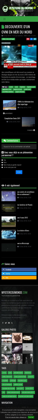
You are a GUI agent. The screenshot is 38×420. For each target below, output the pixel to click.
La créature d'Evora (23, 230)
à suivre (31, 130)
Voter (19, 172)
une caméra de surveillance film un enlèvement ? (25, 193)
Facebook (7, 269)
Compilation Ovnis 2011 (12, 118)
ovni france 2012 (22, 217)
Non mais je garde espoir (12, 165)
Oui (5, 160)
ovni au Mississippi (23, 243)
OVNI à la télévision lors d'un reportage (26, 103)
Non (5, 162)
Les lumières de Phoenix (24, 205)
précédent (7, 113)
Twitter (6, 273)
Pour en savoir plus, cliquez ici (15, 417)
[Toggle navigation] (4, 19)
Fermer (31, 417)
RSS (5, 277)
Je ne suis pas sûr (10, 167)
